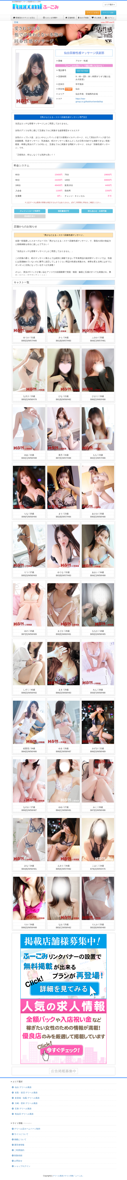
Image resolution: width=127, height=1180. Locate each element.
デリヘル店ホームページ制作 (26, 1129)
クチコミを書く (109, 13)
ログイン (109, 18)
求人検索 (96, 18)
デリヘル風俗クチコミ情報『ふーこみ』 (68, 1176)
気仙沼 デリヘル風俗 (22, 1114)
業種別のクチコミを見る (24, 18)
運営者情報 (18, 1145)
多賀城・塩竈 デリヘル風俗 (26, 1098)
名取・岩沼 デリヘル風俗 (24, 1092)
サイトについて (20, 1134)
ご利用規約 (18, 1150)
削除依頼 (17, 1155)
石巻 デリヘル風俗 (21, 1108)
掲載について (19, 1139)
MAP (69, 89)
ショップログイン (21, 1166)
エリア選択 (109, 5)
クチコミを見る (93, 13)
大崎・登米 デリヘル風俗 (24, 1103)
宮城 (16, 22)
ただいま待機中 (50, 18)
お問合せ (17, 1161)
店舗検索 (70, 18)
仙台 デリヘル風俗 (21, 1087)
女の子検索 (83, 18)
